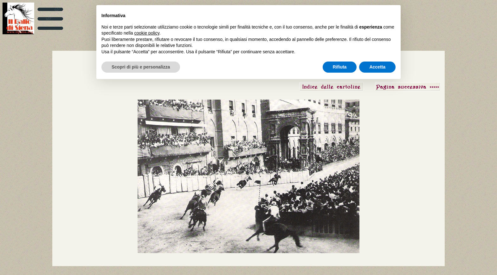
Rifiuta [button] (340, 66)
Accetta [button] (377, 66)
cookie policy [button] (146, 33)
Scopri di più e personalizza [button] (141, 66)
